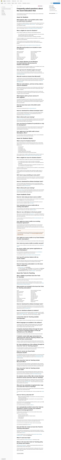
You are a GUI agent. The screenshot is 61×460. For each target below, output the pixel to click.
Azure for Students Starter (53, 8)
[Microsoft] (1, 1)
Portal (51, 3)
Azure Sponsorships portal (32, 108)
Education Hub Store (24, 313)
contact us (31, 404)
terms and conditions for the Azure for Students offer (34, 28)
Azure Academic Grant (52, 9)
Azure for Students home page (36, 373)
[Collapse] (11, 5)
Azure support (34, 209)
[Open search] (57, 1)
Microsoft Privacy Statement (22, 445)
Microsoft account (27, 381)
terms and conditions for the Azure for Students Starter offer (32, 155)
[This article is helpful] (56, 13)
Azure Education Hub (27, 114)
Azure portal (33, 24)
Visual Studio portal (38, 356)
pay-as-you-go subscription (25, 24)
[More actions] (43, 6)
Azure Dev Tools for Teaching (53, 10)
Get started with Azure (57, 3)
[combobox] (6, 7)
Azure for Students (52, 7)
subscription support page (28, 439)
